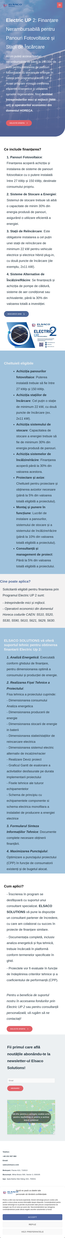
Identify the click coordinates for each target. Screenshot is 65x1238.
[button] (19, 123)
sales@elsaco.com (11, 1165)
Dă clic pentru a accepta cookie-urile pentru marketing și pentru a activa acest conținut (31, 1117)
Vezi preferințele (32, 1232)
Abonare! (15, 1088)
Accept (32, 1217)
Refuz (32, 1224)
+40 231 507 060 (9, 1156)
